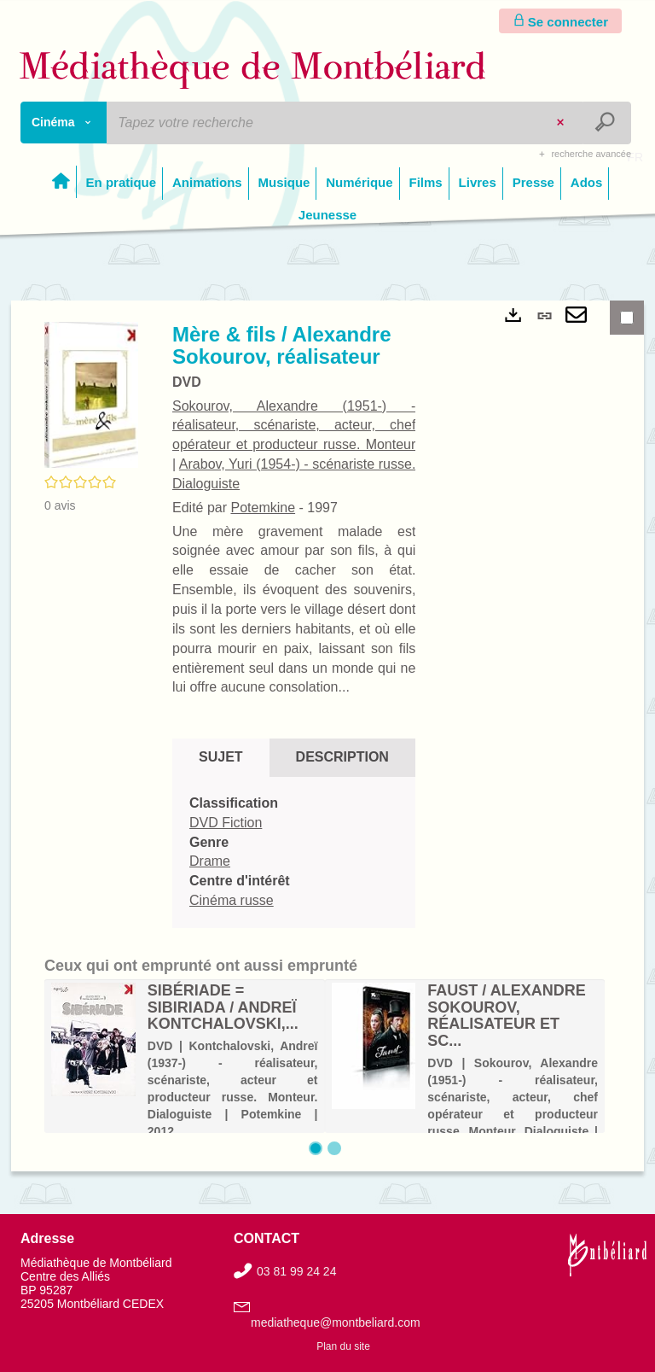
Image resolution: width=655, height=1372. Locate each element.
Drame (209, 861)
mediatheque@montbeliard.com (335, 1322)
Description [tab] (342, 757)
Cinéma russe (231, 900)
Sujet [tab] (221, 757)
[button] (91, 393)
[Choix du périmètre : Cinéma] (63, 122)
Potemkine (262, 507)
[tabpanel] (293, 852)
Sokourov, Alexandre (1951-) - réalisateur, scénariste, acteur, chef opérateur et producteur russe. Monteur (293, 425)
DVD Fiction (225, 822)
